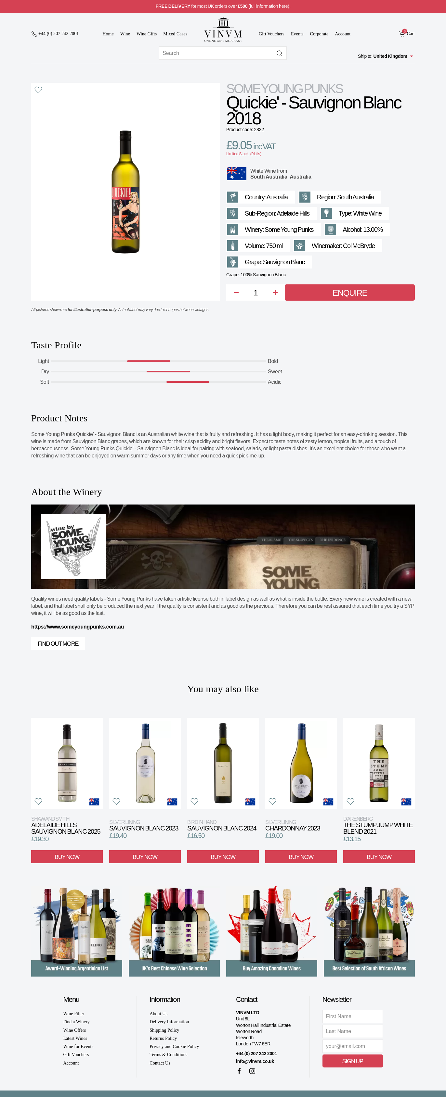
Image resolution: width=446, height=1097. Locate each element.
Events (297, 33)
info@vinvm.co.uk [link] (255, 1061)
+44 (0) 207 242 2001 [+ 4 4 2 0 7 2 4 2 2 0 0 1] (256, 1053)
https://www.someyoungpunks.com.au (77, 627)
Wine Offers (74, 1030)
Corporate (319, 33)
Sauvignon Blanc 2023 (143, 825)
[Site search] (223, 53)
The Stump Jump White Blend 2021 (378, 825)
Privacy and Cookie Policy (174, 1046)
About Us (158, 1013)
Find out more (58, 644)
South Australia (268, 177)
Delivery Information (169, 1021)
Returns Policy (163, 1038)
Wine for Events (78, 1046)
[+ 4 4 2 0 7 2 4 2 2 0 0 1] (55, 34)
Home (108, 33)
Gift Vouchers (271, 33)
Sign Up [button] (352, 1061)
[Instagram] (252, 1071)
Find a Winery (76, 1021)
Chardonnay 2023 (292, 825)
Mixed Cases (175, 33)
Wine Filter (73, 1013)
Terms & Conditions (168, 1054)
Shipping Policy (164, 1030)
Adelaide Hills (293, 213)
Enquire (350, 293)
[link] (407, 33)
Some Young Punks (284, 88)
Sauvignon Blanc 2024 (221, 825)
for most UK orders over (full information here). (223, 6)
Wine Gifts (147, 33)
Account (342, 33)
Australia (300, 177)
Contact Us (160, 1063)
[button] (38, 90)
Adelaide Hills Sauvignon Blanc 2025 (65, 825)
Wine (125, 33)
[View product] (67, 763)
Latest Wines (75, 1038)
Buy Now (67, 857)
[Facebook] (239, 1071)
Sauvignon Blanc (284, 262)
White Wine (263, 171)
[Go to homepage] (223, 30)
